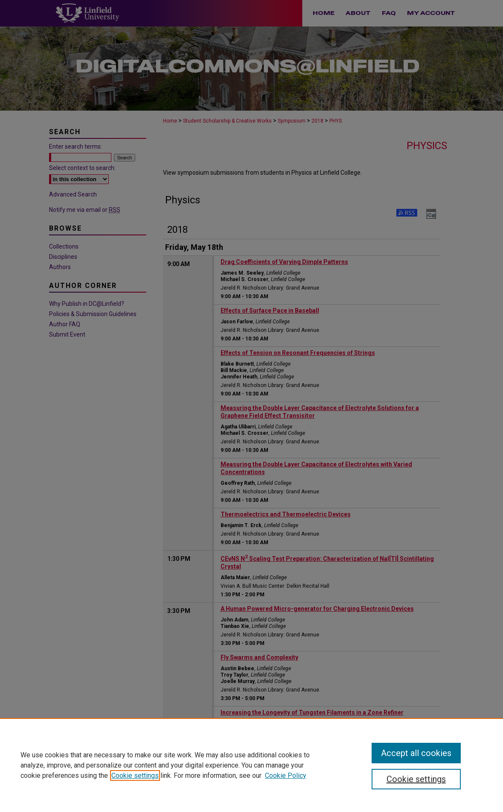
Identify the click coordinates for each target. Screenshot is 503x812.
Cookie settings (135, 775)
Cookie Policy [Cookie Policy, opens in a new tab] (285, 775)
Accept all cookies (416, 753)
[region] (251, 765)
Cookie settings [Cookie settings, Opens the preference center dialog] (416, 779)
